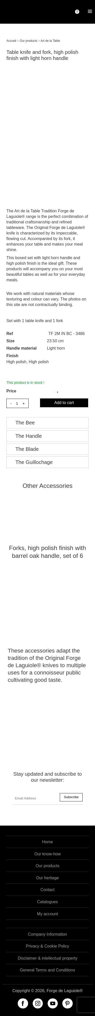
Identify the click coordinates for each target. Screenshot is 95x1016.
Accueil (11, 41)
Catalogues (47, 901)
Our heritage (47, 877)
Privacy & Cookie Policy (47, 946)
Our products (28, 41)
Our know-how (47, 854)
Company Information (47, 934)
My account (47, 913)
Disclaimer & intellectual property (48, 958)
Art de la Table (50, 41)
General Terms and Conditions (47, 970)
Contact (48, 889)
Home (47, 841)
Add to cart (64, 402)
